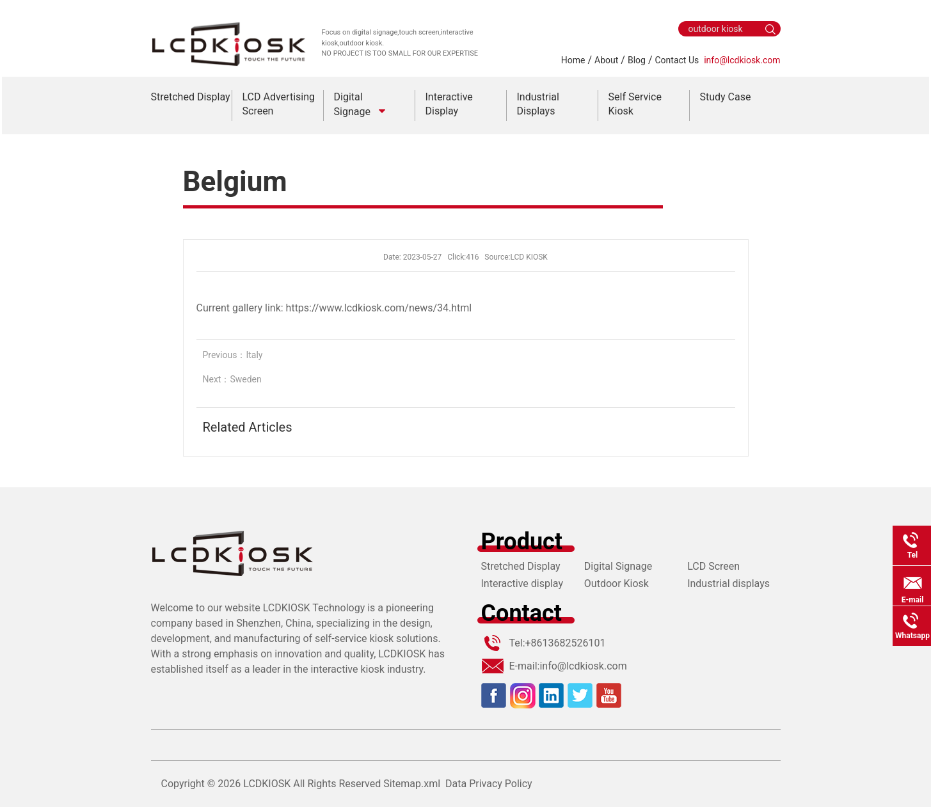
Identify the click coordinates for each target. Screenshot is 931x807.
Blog (637, 60)
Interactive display (522, 583)
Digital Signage (618, 566)
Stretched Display (190, 97)
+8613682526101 (565, 643)
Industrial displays (728, 583)
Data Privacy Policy (488, 784)
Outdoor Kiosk (616, 583)
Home (573, 60)
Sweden (245, 379)
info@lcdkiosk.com (742, 60)
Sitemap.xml (411, 784)
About (606, 60)
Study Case (725, 97)
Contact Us (677, 60)
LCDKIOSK (266, 784)
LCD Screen (713, 566)
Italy (254, 355)
